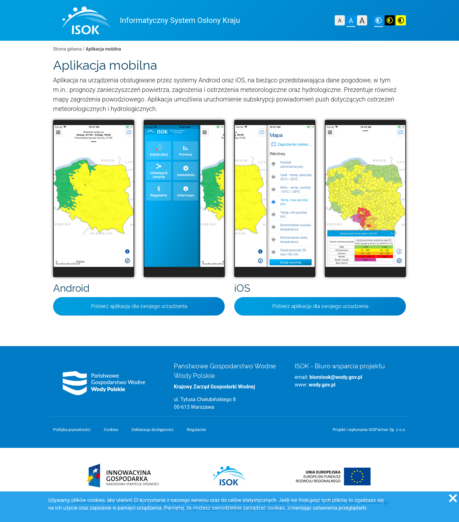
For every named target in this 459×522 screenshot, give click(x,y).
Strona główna (67, 49)
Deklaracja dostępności (153, 429)
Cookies (111, 429)
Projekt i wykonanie (369, 429)
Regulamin (196, 429)
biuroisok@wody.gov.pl (336, 377)
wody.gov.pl (322, 385)
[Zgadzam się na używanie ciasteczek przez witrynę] (452, 497)
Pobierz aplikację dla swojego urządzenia (139, 306)
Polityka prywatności (72, 429)
